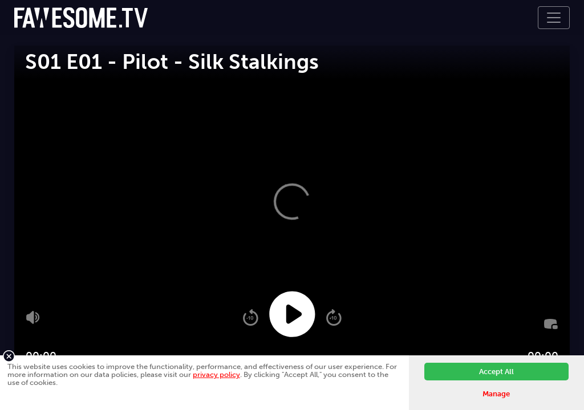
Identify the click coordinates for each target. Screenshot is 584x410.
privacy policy (216, 374)
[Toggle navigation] (554, 17)
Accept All (496, 371)
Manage (496, 394)
